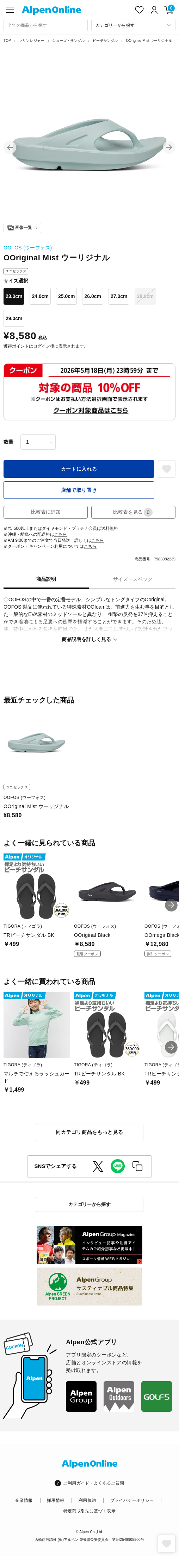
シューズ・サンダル (68, 41)
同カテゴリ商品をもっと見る (89, 1132)
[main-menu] (10, 10)
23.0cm (14, 296)
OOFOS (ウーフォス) (28, 247)
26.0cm (92, 296)
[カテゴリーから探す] (133, 25)
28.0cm (145, 296)
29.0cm (14, 318)
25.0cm (66, 296)
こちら (60, 534)
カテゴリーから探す (89, 1204)
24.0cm (40, 296)
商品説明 (46, 579)
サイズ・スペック (133, 579)
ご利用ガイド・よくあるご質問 (93, 1483)
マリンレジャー (31, 41)
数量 (8, 442)
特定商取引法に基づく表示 (89, 1511)
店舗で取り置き (79, 490)
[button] (10, 147)
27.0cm (119, 296)
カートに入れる (79, 469)
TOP (7, 41)
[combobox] (46, 25)
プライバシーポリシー (132, 1500)
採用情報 (55, 1500)
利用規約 (87, 1500)
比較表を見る (133, 512)
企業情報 (23, 1500)
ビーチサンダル (105, 41)
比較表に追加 (46, 512)
